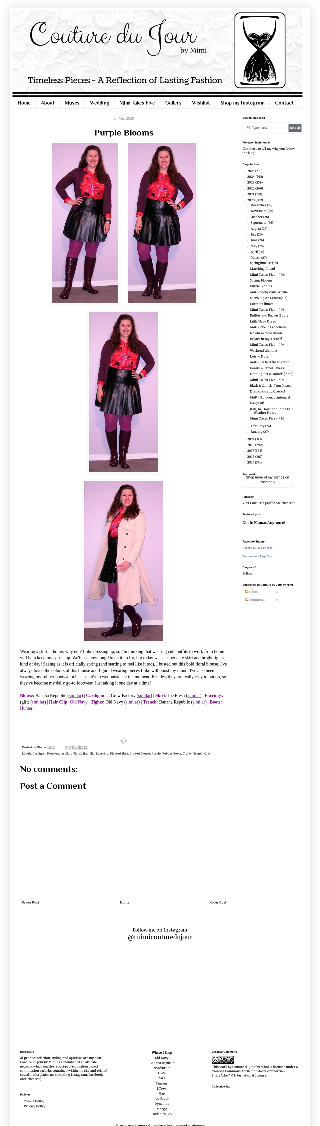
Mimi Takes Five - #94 (267, 344)
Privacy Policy (34, 1106)
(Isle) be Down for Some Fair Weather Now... (271, 410)
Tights (187, 753)
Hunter (26, 708)
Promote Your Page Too (257, 556)
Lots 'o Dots (259, 356)
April (254, 252)
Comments (255, 600)
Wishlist (201, 103)
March (256, 258)
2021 (251, 194)
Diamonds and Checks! (267, 391)
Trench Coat (201, 753)
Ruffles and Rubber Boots (269, 315)
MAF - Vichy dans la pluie (269, 292)
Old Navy (79, 702)
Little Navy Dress (263, 321)
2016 (251, 456)
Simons (162, 1083)
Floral (77, 753)
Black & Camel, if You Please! (271, 386)
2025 (251, 171)
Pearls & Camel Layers (267, 368)
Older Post (218, 902)
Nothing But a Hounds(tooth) (272, 374)
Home (24, 103)
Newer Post (30, 902)
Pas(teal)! (257, 403)
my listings (276, 477)
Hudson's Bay (162, 1114)
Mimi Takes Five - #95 (267, 310)
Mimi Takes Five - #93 (267, 380)
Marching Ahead (262, 268)
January (257, 432)
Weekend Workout (263, 350)
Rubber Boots (171, 753)
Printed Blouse (140, 753)
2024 (251, 176)
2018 (251, 445)
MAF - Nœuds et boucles (268, 327)
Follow (247, 573)
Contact (284, 103)
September (259, 222)
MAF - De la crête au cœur (269, 362)
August (256, 228)
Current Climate (262, 304)
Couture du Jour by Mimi (257, 547)
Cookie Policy (34, 1101)
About (47, 103)
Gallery (173, 103)
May (254, 246)
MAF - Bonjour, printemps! (270, 397)
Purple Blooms (261, 286)
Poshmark (267, 482)
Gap (162, 1093)
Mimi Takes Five (137, 103)
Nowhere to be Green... (267, 333)
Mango (161, 1109)
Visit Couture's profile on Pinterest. (268, 503)
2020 (251, 200)
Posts (251, 592)
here (253, 148)
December (259, 205)
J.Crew (161, 1088)
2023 (251, 182)
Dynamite (161, 1104)
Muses (72, 103)
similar (75, 695)
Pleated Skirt (119, 753)
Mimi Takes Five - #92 (267, 418)
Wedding (99, 103)
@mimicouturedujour (160, 937)
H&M (162, 1073)
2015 (251, 462)
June (254, 240)
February (258, 426)
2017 (251, 450)
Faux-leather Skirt (59, 753)
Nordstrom (161, 1068)
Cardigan (39, 753)
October (257, 217)
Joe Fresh (161, 1098)
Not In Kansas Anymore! (263, 522)
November (259, 211)
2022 (251, 188)
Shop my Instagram (242, 103)
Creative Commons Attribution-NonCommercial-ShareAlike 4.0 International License (248, 1073)
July (254, 234)
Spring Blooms (261, 280)
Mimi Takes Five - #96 (267, 274)
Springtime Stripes (264, 263)
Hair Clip (88, 753)
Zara (161, 1078)
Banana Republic (162, 1063)
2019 (251, 439)
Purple (156, 753)
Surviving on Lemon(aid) (269, 298)
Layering (102, 753)
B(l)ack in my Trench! (266, 339)
